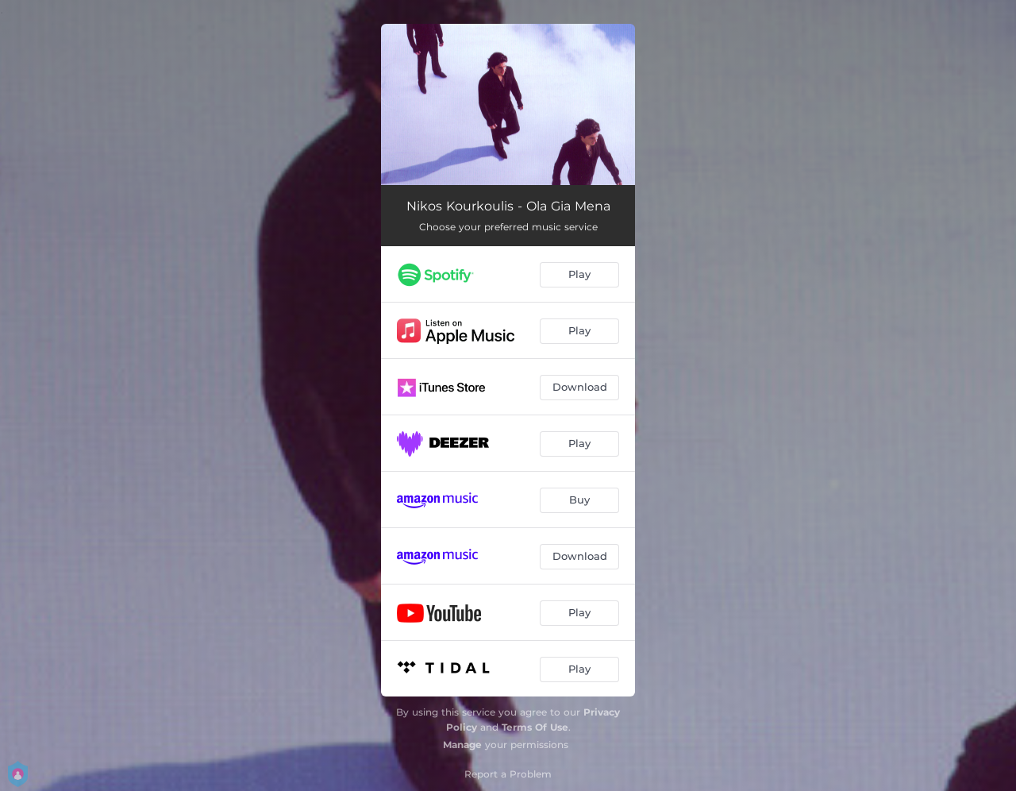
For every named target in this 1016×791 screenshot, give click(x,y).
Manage (462, 744)
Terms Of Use (535, 727)
